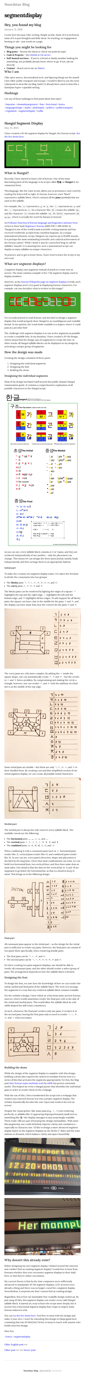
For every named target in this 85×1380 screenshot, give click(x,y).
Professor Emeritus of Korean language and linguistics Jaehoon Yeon (42, 221)
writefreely (56, 1370)
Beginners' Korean (34, 225)
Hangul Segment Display (23, 123)
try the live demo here (24, 1314)
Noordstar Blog (17, 4)
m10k (50, 1082)
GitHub (33, 55)
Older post (9, 1349)
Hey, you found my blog (22, 25)
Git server (45, 55)
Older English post (13, 1343)
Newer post (30, 1349)
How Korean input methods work (26, 1082)
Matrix (41, 68)
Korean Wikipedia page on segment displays (44, 280)
